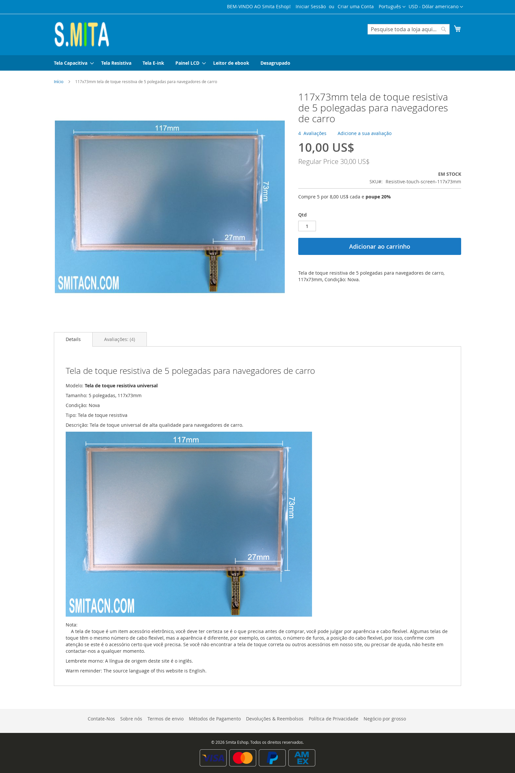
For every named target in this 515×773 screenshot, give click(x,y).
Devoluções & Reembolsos (274, 719)
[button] (436, 7)
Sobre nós (131, 719)
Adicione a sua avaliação (365, 133)
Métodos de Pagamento (215, 719)
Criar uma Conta (356, 6)
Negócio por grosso (385, 719)
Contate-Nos (101, 719)
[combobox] (409, 29)
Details (73, 339)
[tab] (73, 339)
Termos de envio (165, 719)
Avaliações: (119, 339)
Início (58, 81)
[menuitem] (72, 63)
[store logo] (82, 34)
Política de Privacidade (333, 719)
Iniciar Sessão (311, 6)
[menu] (257, 63)
